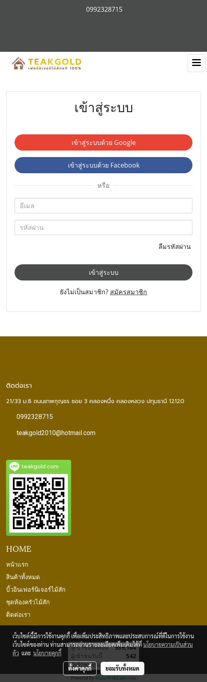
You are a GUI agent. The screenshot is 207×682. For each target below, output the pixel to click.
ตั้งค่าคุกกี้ (79, 668)
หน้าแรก (17, 564)
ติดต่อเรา (18, 614)
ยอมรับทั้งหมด (122, 668)
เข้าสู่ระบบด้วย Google (104, 142)
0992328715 (35, 417)
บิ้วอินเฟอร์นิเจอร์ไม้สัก (35, 589)
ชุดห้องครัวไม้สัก (28, 601)
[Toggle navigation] (196, 63)
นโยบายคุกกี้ (47, 653)
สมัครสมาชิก (128, 291)
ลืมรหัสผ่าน (175, 246)
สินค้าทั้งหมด (23, 576)
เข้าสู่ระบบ (103, 272)
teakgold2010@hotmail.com (56, 433)
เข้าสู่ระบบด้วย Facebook (103, 165)
